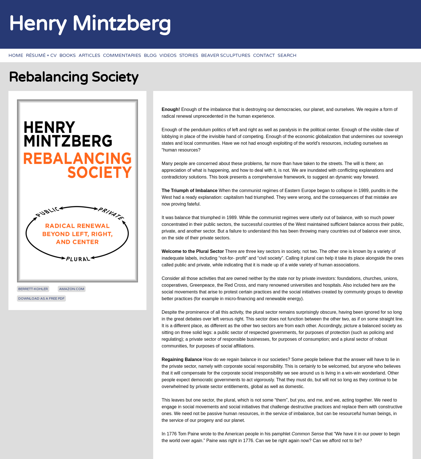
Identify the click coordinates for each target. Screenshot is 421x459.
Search (287, 55)
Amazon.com (71, 289)
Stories (188, 55)
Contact (264, 55)
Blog (150, 55)
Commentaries (122, 55)
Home (15, 55)
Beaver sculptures (225, 55)
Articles (89, 55)
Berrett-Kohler (33, 289)
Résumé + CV (41, 55)
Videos (168, 55)
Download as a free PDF (41, 298)
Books (67, 55)
